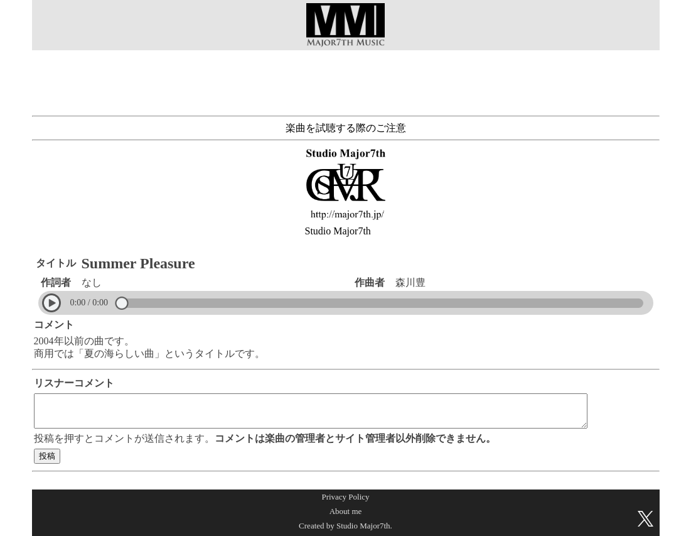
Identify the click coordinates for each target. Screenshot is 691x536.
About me (345, 511)
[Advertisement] (345, 80)
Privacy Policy (345, 496)
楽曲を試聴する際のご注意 (346, 128)
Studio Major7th (338, 231)
